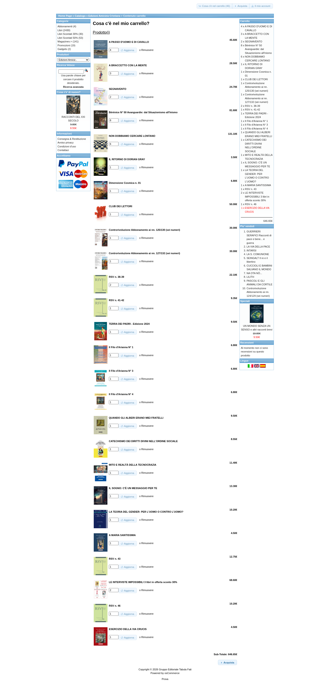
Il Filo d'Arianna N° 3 (256, 124)
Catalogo (80, 15)
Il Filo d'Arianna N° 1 (256, 121)
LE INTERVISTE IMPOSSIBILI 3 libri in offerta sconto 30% (257, 196)
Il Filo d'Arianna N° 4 (256, 128)
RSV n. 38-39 (252, 106)
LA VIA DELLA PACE (258, 246)
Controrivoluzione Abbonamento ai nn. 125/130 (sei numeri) (256, 87)
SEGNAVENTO (253, 41)
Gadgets (62, 49)
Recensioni (247, 342)
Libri (60, 30)
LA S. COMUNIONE (258, 254)
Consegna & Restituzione (72, 139)
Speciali (245, 301)
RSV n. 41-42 (252, 109)
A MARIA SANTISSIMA (258, 185)
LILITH (250, 276)
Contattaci (63, 150)
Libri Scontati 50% (68, 37)
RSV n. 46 (250, 204)
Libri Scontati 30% (68, 34)
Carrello (245, 21)
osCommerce (172, 673)
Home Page (65, 15)
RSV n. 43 (250, 189)
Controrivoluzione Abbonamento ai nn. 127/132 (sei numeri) (256, 98)
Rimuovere (147, 50)
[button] (215, 6)
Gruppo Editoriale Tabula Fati (175, 669)
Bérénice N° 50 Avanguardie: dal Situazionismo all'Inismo (258, 49)
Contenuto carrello (134, 15)
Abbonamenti (65, 26)
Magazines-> (65, 41)
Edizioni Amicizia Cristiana (104, 15)
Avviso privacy (66, 142)
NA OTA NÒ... (254, 273)
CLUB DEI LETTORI (256, 79)
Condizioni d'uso (67, 146)
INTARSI (251, 250)
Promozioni (64, 45)
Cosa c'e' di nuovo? (68, 92)
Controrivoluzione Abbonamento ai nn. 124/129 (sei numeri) (258, 292)
